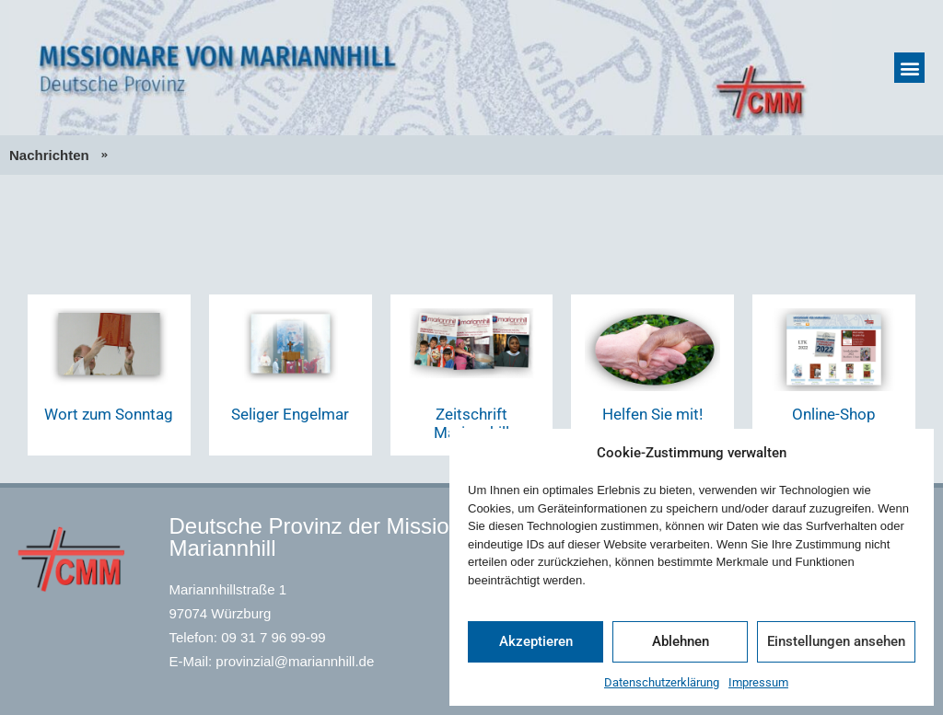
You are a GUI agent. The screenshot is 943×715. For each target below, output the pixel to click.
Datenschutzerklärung (661, 682)
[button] (909, 67)
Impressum (758, 682)
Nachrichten (49, 155)
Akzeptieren (536, 641)
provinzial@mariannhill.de (294, 661)
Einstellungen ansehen (836, 641)
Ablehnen (680, 641)
